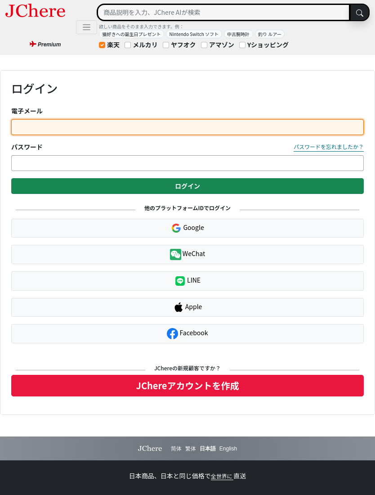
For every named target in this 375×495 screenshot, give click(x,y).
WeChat (187, 254)
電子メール (27, 110)
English (228, 449)
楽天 (113, 44)
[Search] (223, 12)
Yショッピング (268, 44)
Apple (187, 307)
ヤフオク (183, 44)
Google (187, 228)
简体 (176, 449)
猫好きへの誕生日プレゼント (132, 34)
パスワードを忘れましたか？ (329, 146)
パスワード (27, 146)
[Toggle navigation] (86, 27)
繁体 (190, 449)
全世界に (222, 476)
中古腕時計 (238, 34)
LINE (187, 281)
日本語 (208, 449)
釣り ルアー (269, 34)
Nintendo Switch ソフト (194, 34)
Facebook (187, 333)
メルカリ (145, 44)
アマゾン (221, 44)
